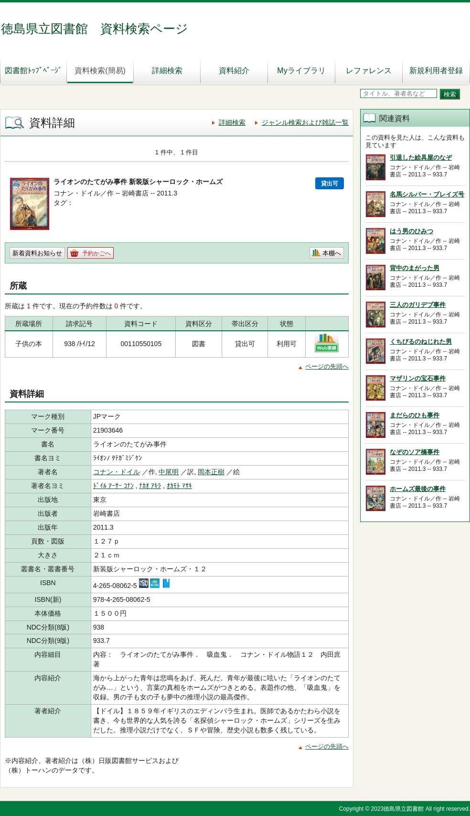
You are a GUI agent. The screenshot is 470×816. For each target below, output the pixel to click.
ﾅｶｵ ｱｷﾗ (150, 486)
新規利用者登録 (436, 70)
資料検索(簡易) (100, 70)
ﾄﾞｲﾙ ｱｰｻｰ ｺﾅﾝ (113, 486)
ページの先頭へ (327, 366)
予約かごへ (96, 253)
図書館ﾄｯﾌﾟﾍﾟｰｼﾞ (33, 70)
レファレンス (369, 70)
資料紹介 (234, 70)
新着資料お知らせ (37, 253)
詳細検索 (167, 70)
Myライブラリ (301, 70)
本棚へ (331, 253)
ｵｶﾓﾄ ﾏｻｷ (179, 486)
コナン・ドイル (116, 472)
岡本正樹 (211, 472)
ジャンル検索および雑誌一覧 (305, 122)
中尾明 (169, 472)
